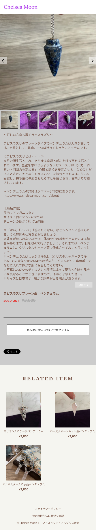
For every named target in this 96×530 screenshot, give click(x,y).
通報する (83, 284)
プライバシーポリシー (48, 509)
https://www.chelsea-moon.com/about (31, 195)
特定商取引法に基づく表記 (48, 516)
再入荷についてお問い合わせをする (48, 330)
